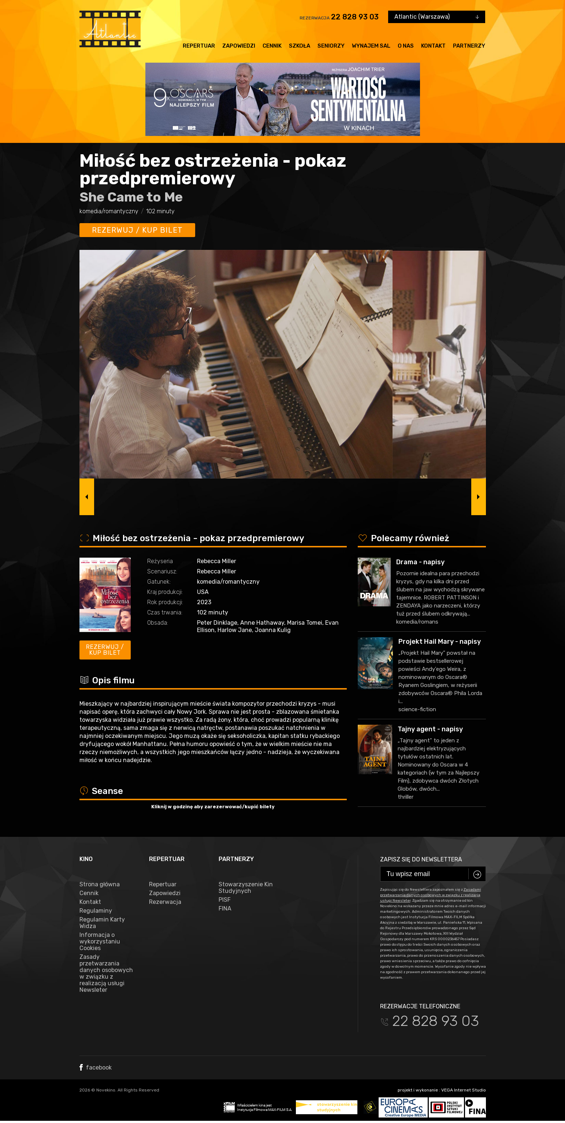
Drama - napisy (420, 562)
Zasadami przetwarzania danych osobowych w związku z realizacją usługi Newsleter (430, 895)
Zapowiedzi (238, 46)
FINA (225, 908)
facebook (95, 1067)
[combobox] (436, 17)
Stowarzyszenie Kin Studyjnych (246, 887)
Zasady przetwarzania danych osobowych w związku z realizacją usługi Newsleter (106, 973)
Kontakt (433, 46)
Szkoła (299, 46)
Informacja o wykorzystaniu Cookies (99, 942)
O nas (406, 46)
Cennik (272, 46)
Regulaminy (95, 911)
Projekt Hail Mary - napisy (439, 642)
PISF (225, 900)
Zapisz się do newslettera (421, 859)
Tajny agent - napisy (430, 729)
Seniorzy (331, 46)
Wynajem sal (371, 46)
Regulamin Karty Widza (102, 923)
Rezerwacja (165, 902)
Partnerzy (469, 46)
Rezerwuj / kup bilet (137, 230)
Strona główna (99, 884)
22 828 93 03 (355, 16)
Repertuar (199, 46)
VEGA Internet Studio (463, 1090)
